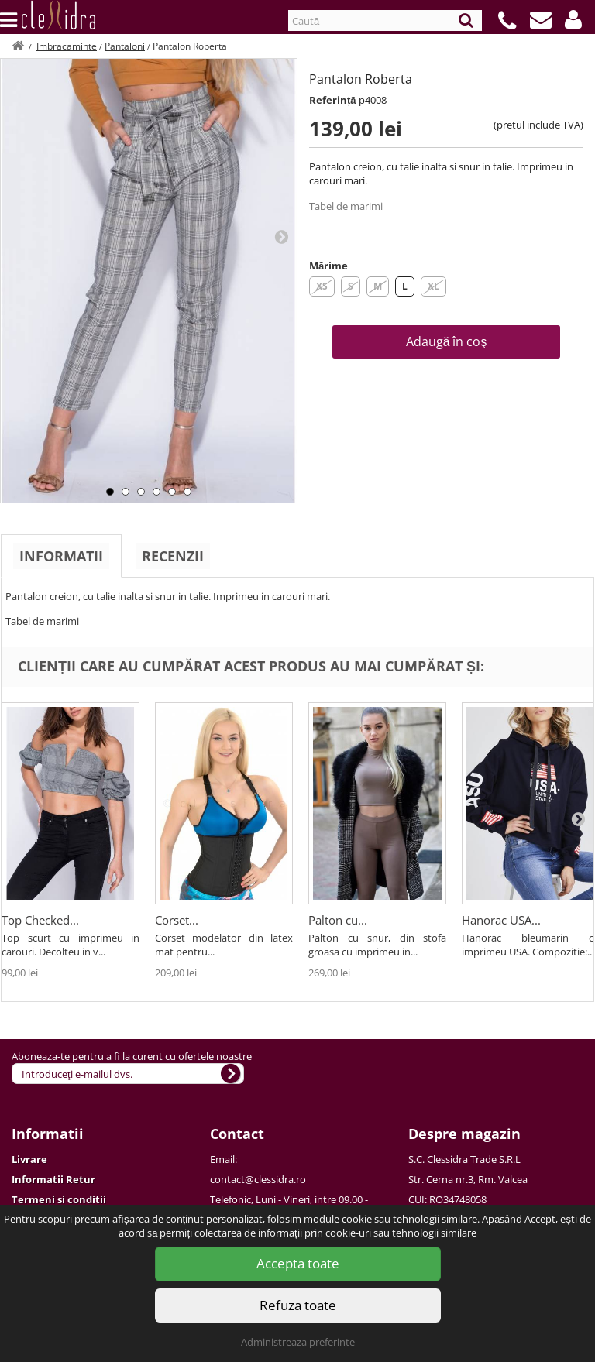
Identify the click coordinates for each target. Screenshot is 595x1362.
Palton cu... (337, 920)
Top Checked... (40, 920)
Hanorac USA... (501, 920)
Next (281, 236)
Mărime (328, 266)
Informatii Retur (53, 1179)
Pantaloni (125, 46)
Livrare (29, 1159)
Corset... (176, 920)
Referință (332, 100)
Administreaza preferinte (298, 1342)
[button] (573, 19)
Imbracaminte (66, 46)
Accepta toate (297, 1263)
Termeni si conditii (59, 1199)
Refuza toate (298, 1305)
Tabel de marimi (346, 206)
